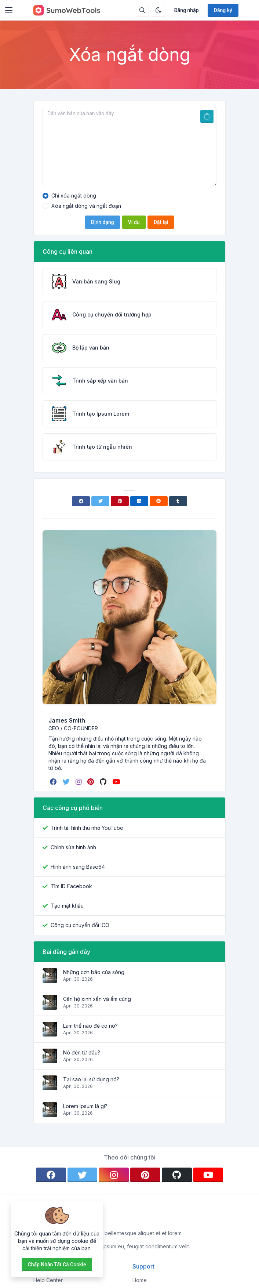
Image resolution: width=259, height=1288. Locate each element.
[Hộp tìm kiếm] (142, 10)
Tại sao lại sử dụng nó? (91, 1079)
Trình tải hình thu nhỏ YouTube (87, 828)
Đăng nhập (186, 10)
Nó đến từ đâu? (81, 1052)
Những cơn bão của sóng (93, 972)
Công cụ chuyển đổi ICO (80, 925)
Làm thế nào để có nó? (90, 1026)
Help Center (48, 1280)
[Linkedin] (139, 501)
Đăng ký (223, 10)
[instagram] (79, 781)
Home (139, 1280)
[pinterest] (91, 781)
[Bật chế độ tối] (158, 10)
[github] (103, 781)
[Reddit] (159, 501)
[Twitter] (100, 501)
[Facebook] (81, 501)
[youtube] (117, 781)
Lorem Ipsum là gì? (85, 1106)
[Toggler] (9, 10)
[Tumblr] (178, 501)
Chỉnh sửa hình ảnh (73, 847)
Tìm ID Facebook (71, 886)
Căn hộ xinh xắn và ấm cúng (97, 999)
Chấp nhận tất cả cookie (57, 1264)
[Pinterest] (120, 501)
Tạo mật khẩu (67, 905)
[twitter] (67, 781)
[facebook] (54, 781)
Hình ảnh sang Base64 (78, 867)
